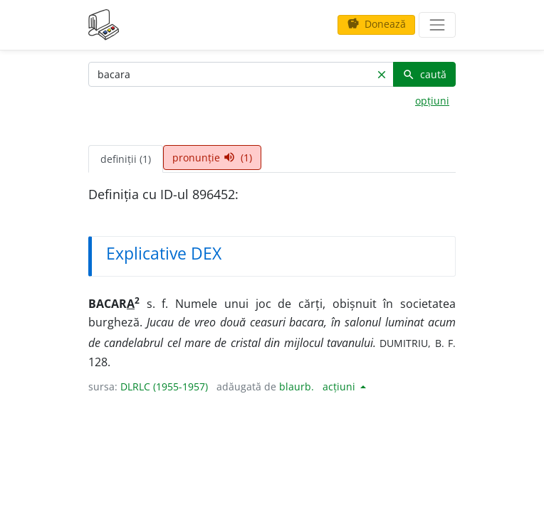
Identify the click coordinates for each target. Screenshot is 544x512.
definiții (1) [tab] (125, 159)
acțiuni (340, 386)
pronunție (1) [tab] (212, 157)
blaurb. (296, 386)
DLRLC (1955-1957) (164, 386)
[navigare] (437, 25)
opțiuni (432, 100)
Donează (376, 24)
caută (424, 74)
